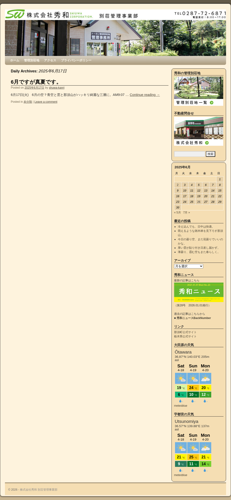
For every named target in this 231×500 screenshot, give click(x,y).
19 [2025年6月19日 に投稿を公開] (198, 196)
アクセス (50, 60)
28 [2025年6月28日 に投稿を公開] (212, 202)
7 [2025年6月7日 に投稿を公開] (213, 185)
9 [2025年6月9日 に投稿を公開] (178, 190)
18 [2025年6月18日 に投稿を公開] (191, 196)
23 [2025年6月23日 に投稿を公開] (177, 202)
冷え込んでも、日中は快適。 (196, 226)
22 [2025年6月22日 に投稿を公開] (219, 196)
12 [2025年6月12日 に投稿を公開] (198, 190)
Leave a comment (45, 101)
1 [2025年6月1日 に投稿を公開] (220, 179)
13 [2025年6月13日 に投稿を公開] (205, 190)
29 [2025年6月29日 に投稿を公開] (219, 202)
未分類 (28, 101)
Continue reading (145, 95)
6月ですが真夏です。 (36, 82)
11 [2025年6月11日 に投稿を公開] (191, 190)
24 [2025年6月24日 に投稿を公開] (184, 202)
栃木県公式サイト (185, 336)
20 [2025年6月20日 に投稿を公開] (205, 196)
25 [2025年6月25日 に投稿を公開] (191, 202)
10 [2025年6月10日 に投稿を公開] (184, 190)
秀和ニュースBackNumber (194, 318)
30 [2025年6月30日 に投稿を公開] (177, 207)
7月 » (186, 212)
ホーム (14, 60)
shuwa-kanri (56, 87)
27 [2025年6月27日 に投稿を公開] (205, 202)
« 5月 (177, 212)
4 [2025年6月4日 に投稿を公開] (192, 185)
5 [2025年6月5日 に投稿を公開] (199, 185)
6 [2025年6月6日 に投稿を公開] (206, 185)
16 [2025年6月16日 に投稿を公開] (177, 196)
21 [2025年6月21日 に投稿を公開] (212, 196)
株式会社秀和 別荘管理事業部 (38, 489)
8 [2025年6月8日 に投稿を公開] (220, 185)
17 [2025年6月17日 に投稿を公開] (184, 196)
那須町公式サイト (185, 332)
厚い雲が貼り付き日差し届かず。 (199, 247)
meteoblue (180, 405)
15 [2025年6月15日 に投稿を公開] (219, 190)
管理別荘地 (31, 60)
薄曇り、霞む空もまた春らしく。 (199, 252)
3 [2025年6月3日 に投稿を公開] (185, 185)
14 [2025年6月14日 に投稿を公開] (212, 190)
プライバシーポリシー (76, 60)
